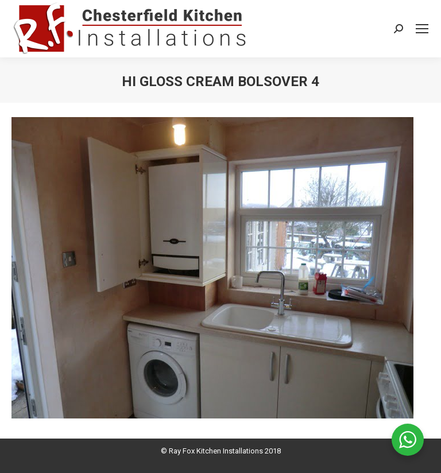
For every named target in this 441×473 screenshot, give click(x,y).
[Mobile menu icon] (422, 28)
